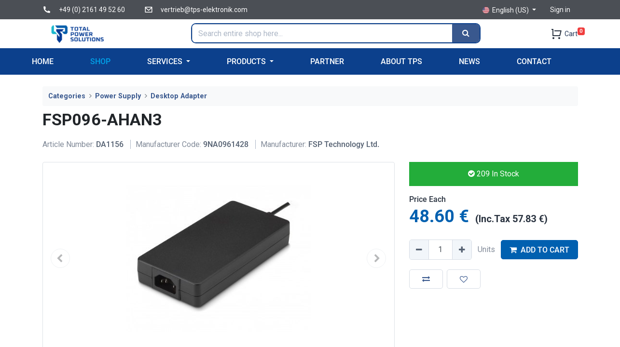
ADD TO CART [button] (539, 249)
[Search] (466, 33)
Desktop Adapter (179, 96)
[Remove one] (419, 249)
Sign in (560, 9)
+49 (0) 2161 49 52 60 (92, 9)
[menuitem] (42, 61)
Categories (66, 96)
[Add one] (461, 249)
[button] (426, 279)
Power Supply (118, 96)
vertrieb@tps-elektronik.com (204, 9)
